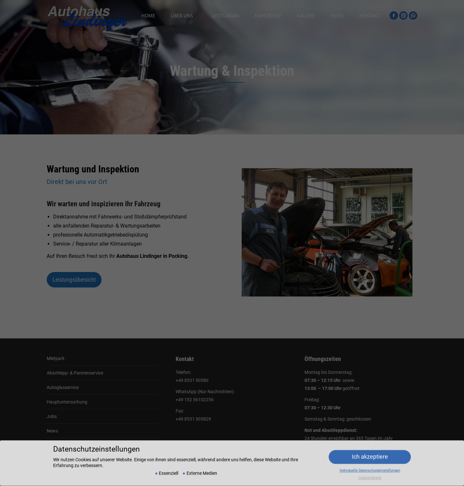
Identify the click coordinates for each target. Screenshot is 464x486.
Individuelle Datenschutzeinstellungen (370, 466)
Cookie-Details (370, 473)
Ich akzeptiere (370, 452)
